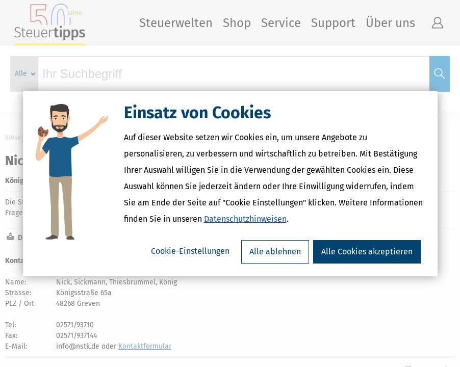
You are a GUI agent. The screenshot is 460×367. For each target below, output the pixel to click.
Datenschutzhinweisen (245, 219)
